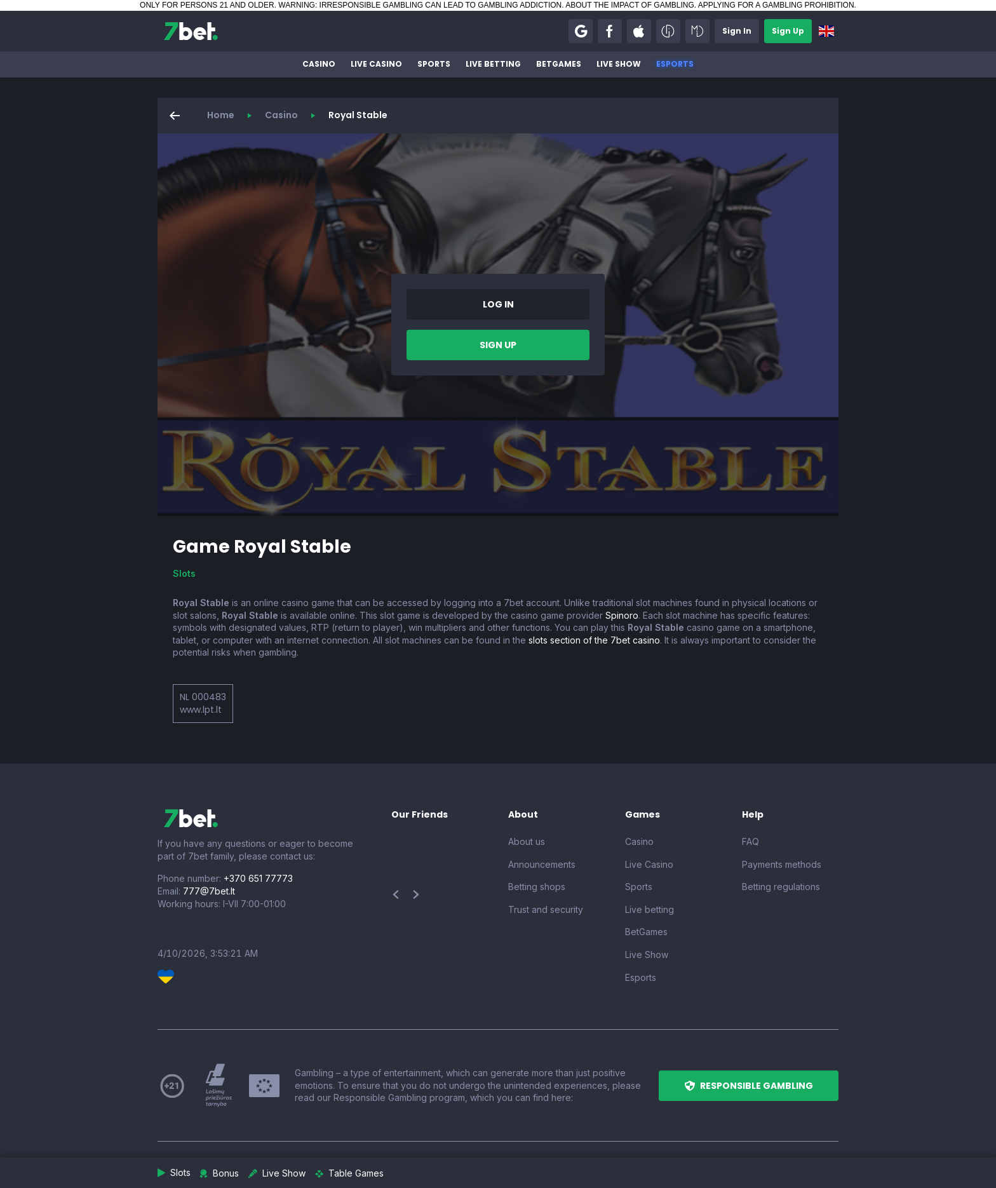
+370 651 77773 (258, 878)
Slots (184, 573)
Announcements (541, 864)
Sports (433, 63)
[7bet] (191, 31)
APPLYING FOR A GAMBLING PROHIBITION (776, 5)
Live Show (618, 63)
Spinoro (621, 615)
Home (220, 115)
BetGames (558, 63)
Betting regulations (781, 886)
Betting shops (536, 886)
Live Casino (376, 63)
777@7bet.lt (209, 891)
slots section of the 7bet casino (594, 640)
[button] (581, 31)
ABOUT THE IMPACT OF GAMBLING (629, 5)
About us (526, 841)
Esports (675, 63)
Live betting (493, 63)
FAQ (750, 841)
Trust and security (545, 909)
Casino (318, 63)
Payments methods (781, 864)
